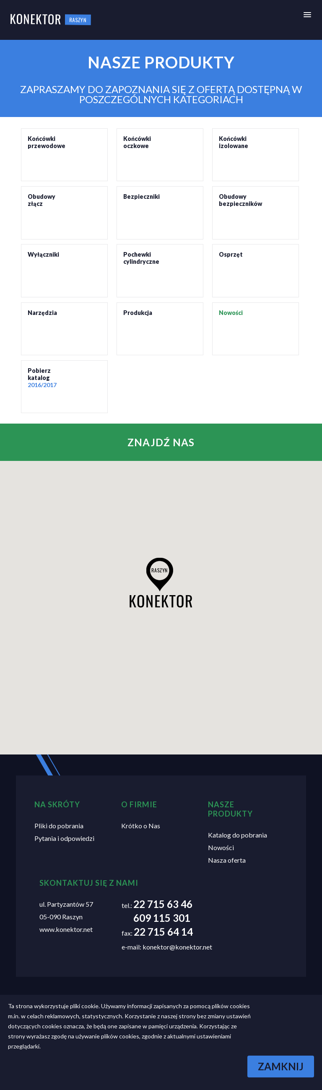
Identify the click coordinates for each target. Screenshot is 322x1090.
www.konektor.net (66, 929)
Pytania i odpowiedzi (64, 838)
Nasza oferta (227, 860)
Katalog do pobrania (237, 835)
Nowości (221, 847)
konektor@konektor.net (177, 947)
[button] (161, 583)
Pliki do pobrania (58, 826)
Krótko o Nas (140, 826)
